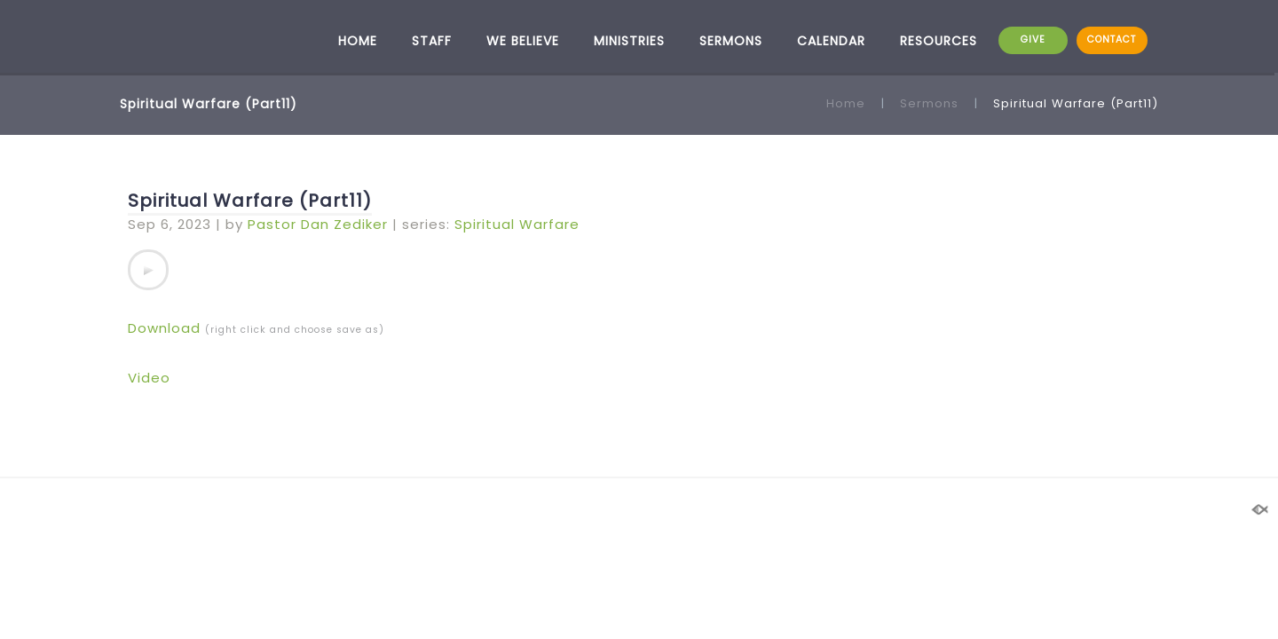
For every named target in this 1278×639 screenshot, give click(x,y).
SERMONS (730, 41)
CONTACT (1111, 39)
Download (164, 328)
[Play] (148, 270)
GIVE (1033, 39)
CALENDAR (831, 41)
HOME (357, 41)
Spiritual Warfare (517, 224)
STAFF (432, 41)
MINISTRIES (629, 41)
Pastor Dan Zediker (318, 224)
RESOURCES (938, 41)
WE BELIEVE (522, 41)
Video (149, 377)
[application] (148, 269)
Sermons (929, 103)
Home (845, 103)
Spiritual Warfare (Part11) (250, 200)
